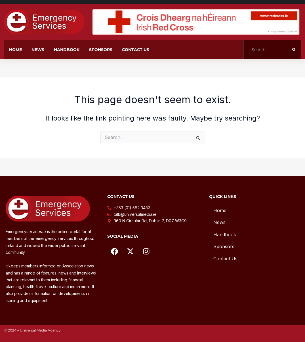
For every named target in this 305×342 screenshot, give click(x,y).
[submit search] (294, 49)
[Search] (268, 49)
